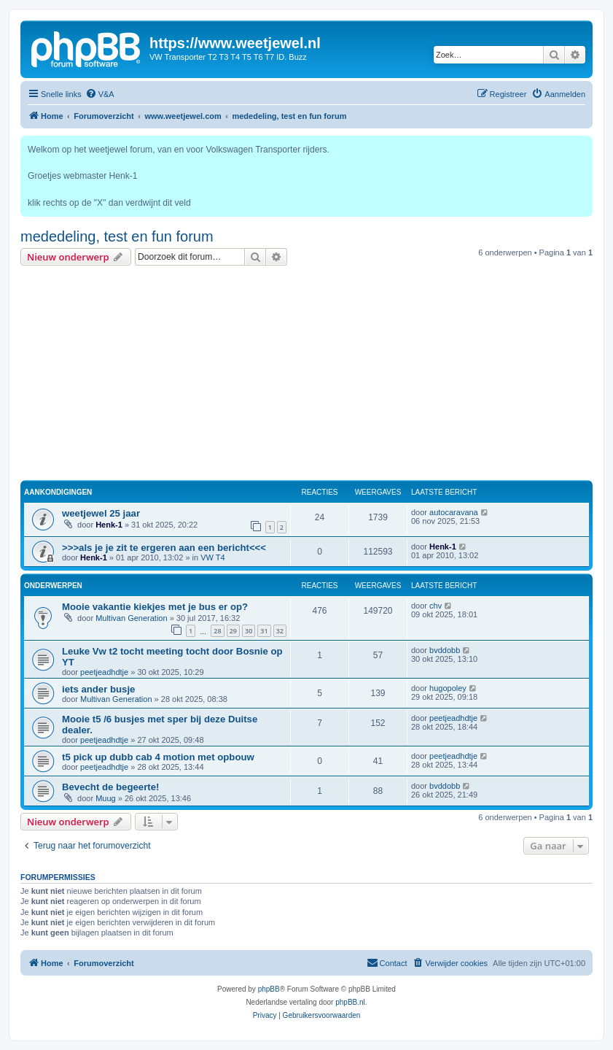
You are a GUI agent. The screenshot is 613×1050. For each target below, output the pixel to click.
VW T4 (212, 557)
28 (217, 631)
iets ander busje (98, 689)
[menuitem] (99, 94)
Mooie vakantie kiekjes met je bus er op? (155, 606)
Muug (105, 798)
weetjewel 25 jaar (101, 513)
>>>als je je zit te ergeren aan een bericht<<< (164, 547)
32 (280, 631)
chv (435, 605)
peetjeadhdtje (104, 672)
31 (264, 631)
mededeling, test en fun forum (117, 236)
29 (233, 631)
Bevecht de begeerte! (110, 786)
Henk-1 (108, 524)
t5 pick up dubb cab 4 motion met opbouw (158, 757)
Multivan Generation (131, 618)
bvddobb (444, 650)
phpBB (269, 989)
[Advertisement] (306, 375)
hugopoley (447, 688)
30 (248, 631)
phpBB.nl (350, 1002)
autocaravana (453, 512)
